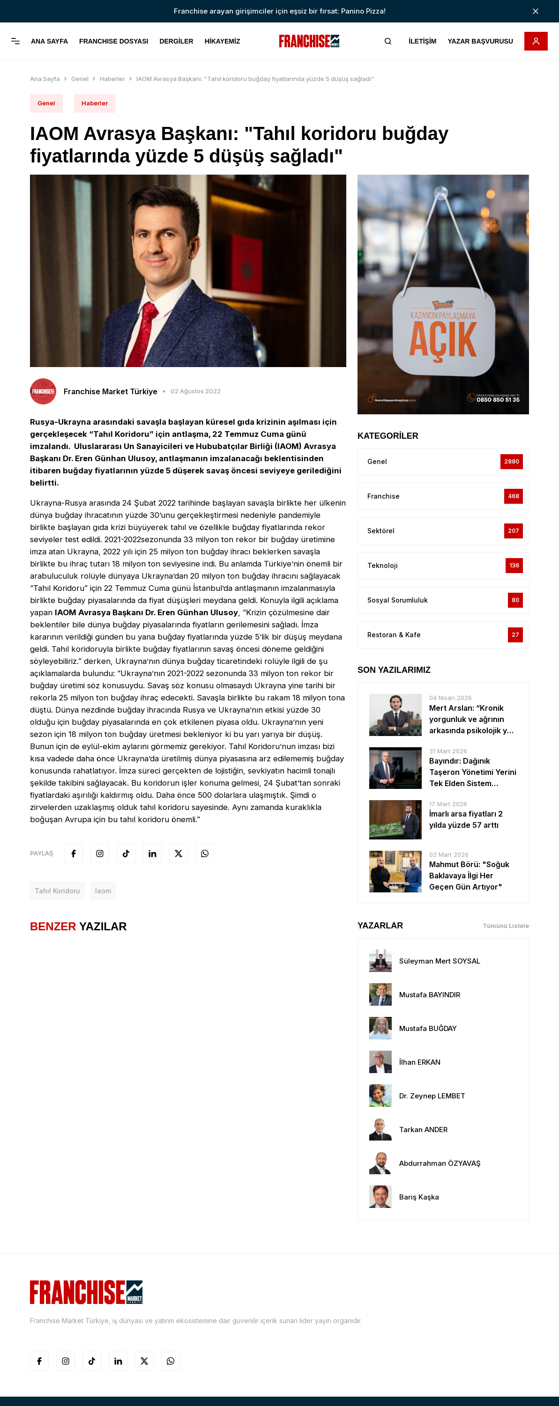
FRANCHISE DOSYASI (113, 41)
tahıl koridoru (57, 873)
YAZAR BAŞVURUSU (480, 41)
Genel (80, 61)
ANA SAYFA (49, 41)
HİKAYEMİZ (222, 41)
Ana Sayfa (45, 61)
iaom (103, 873)
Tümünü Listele (506, 908)
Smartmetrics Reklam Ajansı (326, 1393)
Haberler (112, 61)
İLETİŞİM (422, 41)
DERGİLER (176, 41)
